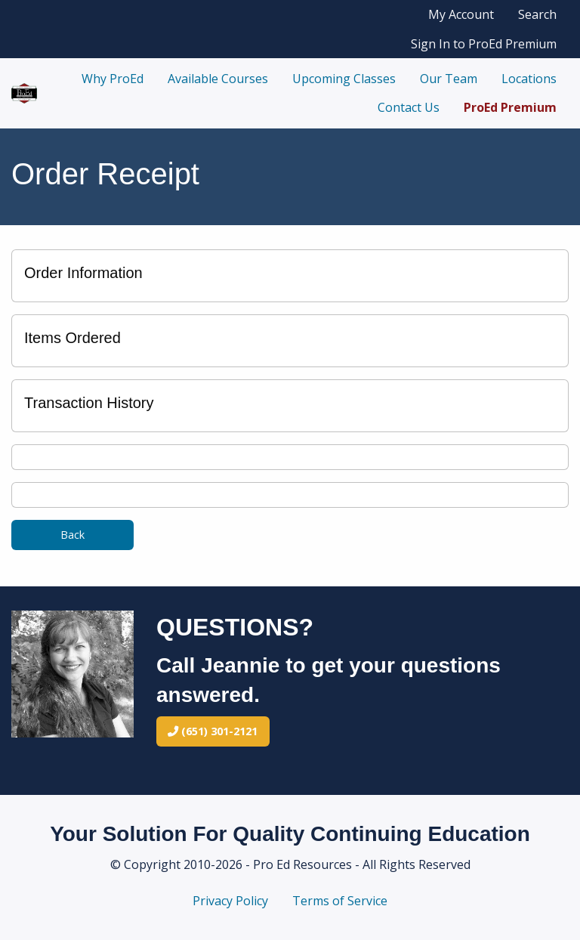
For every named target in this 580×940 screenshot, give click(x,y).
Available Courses (218, 78)
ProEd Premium (510, 107)
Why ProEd (112, 78)
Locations (529, 78)
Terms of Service (339, 900)
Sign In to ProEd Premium (484, 44)
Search (537, 14)
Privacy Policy (230, 900)
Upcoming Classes (344, 78)
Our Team (448, 78)
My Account (461, 14)
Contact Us (409, 107)
